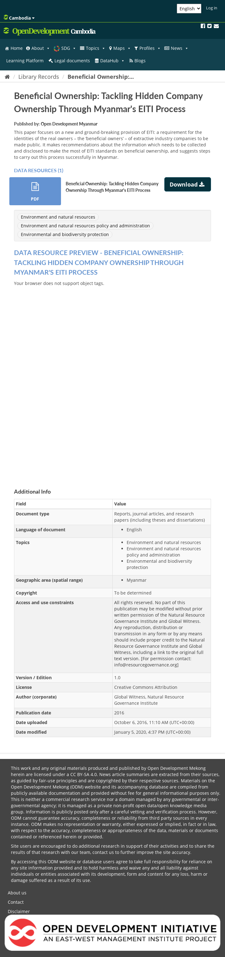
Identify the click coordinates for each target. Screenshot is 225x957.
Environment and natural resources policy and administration (85, 226)
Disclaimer (19, 911)
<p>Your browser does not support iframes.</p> (112, 380)
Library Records (38, 76)
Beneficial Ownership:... (101, 76)
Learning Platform (25, 61)
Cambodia (19, 18)
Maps (122, 48)
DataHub (112, 60)
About (40, 48)
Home (17, 48)
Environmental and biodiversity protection (65, 234)
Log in (211, 8)
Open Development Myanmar (69, 123)
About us (17, 893)
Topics (95, 48)
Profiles (150, 48)
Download (188, 184)
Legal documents (72, 61)
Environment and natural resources (58, 217)
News (180, 48)
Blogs (140, 61)
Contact (16, 902)
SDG (68, 48)
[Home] (7, 76)
